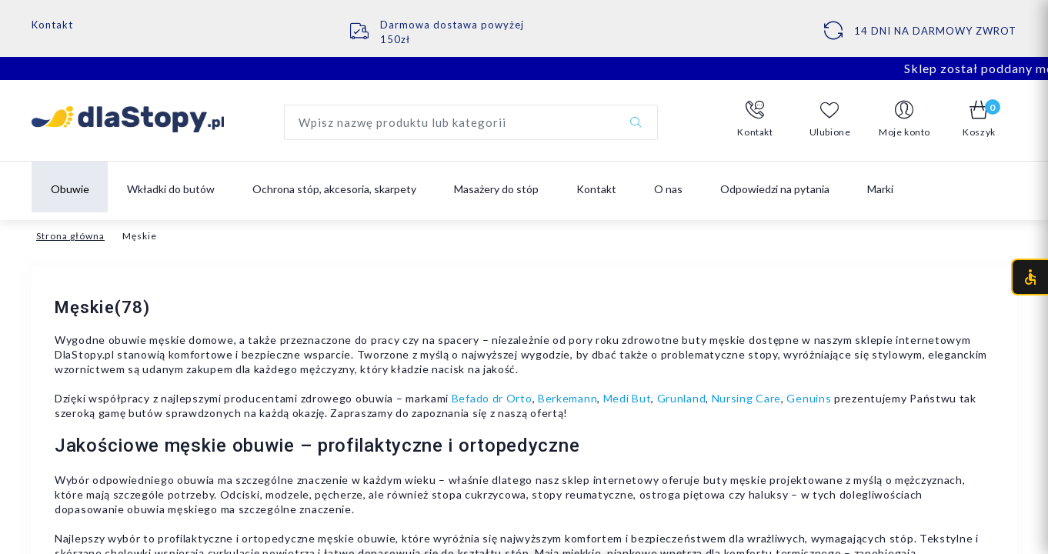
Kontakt (52, 24)
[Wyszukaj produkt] (471, 122)
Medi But (627, 398)
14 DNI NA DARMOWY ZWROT (935, 31)
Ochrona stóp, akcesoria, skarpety (334, 188)
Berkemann (567, 398)
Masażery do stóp (496, 188)
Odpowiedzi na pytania (774, 188)
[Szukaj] (635, 122)
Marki (880, 188)
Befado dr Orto (492, 398)
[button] (755, 119)
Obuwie (70, 188)
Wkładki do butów (171, 188)
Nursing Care (746, 398)
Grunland (681, 398)
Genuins (808, 398)
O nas (668, 188)
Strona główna (70, 236)
